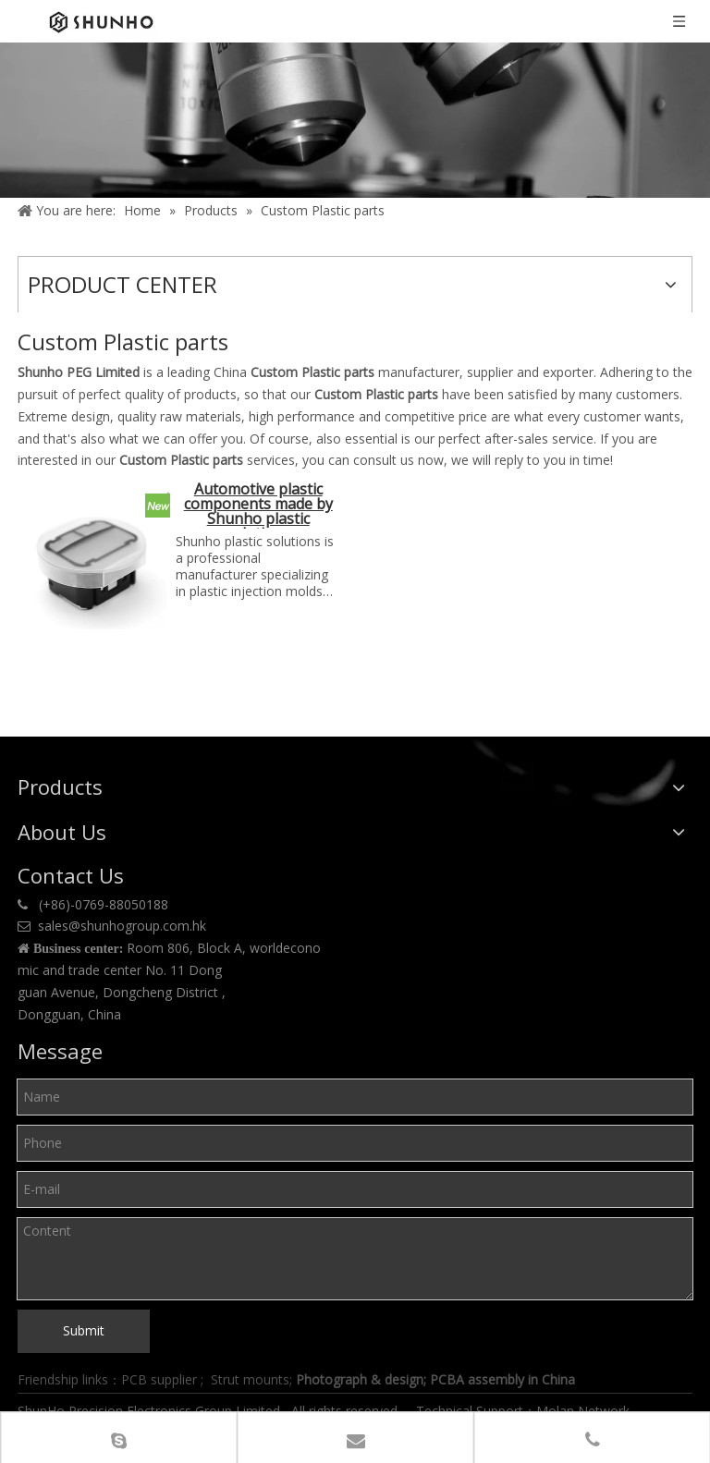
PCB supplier (159, 1379)
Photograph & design (359, 1379)
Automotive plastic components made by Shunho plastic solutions (258, 505)
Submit (83, 1330)
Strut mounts (250, 1379)
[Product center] (355, 120)
